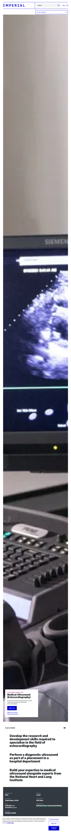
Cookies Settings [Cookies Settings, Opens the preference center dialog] (53, 819)
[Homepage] (19, 5)
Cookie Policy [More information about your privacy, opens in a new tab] (10, 823)
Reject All (53, 823)
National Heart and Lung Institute (49, 807)
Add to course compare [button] (12, 714)
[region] (35, 824)
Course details (10, 728)
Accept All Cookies (53, 828)
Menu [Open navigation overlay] (65, 5)
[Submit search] (58, 5)
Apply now (12, 708)
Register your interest (12, 712)
